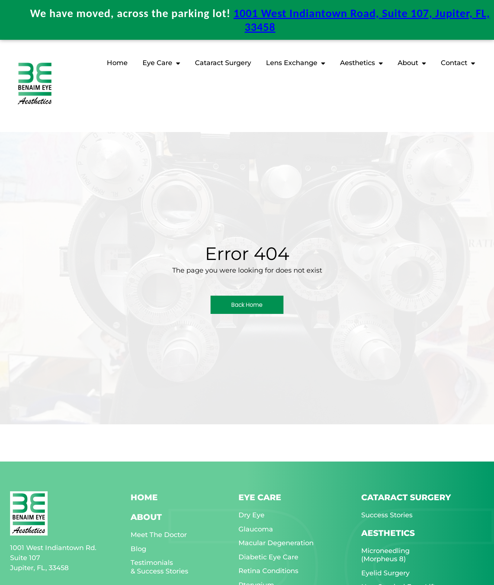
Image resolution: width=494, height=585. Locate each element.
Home (117, 62)
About (412, 62)
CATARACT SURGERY (406, 496)
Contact (458, 62)
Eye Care (161, 62)
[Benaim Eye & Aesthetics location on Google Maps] (40, 13)
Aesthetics (361, 62)
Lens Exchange (295, 62)
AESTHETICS (388, 532)
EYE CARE (259, 496)
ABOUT (146, 516)
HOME (144, 496)
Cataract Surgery (223, 62)
